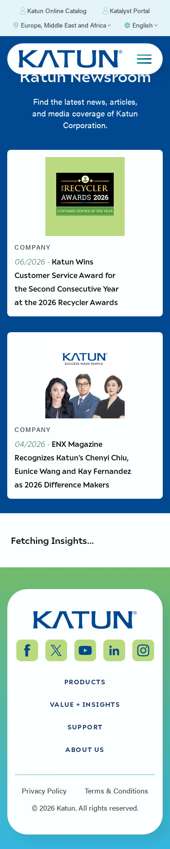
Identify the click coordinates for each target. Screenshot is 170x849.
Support (85, 727)
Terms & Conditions (116, 791)
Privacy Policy (44, 791)
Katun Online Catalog (53, 10)
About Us (84, 749)
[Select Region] (61, 25)
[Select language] (141, 25)
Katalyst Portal (126, 10)
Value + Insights (85, 704)
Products (85, 681)
